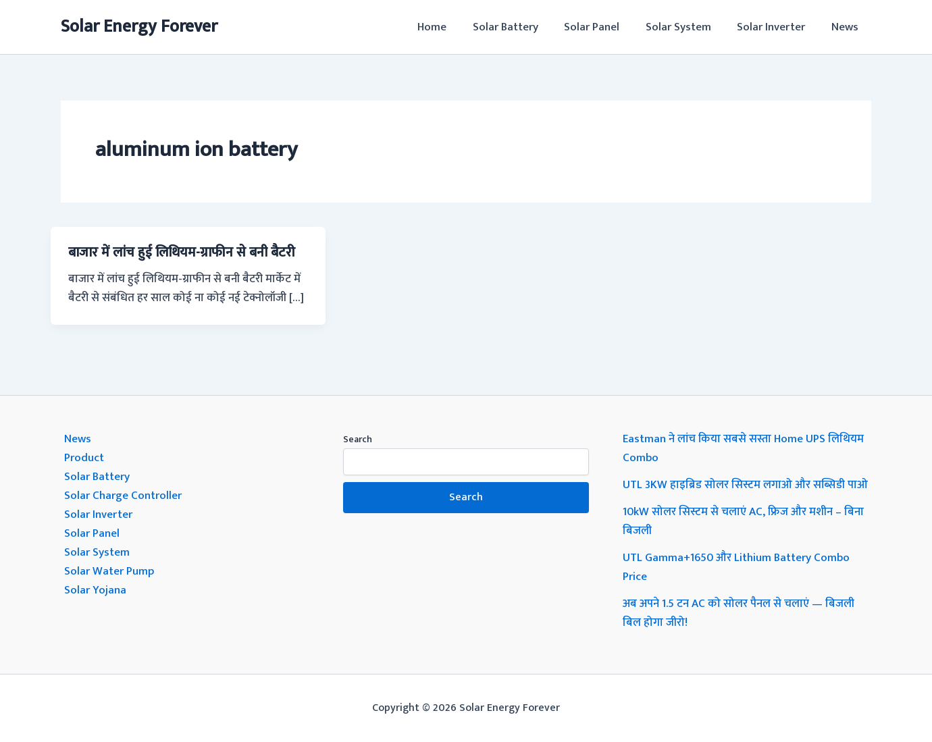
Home (448, 27)
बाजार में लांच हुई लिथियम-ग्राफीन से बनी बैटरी (181, 252)
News (846, 27)
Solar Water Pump (109, 571)
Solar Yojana (95, 590)
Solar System (686, 27)
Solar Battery (519, 27)
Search (357, 439)
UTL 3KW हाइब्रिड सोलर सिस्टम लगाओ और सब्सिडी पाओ (745, 484)
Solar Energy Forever (139, 26)
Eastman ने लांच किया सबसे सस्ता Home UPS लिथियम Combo (743, 448)
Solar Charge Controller (123, 495)
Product (84, 457)
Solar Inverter (776, 27)
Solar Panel (602, 27)
